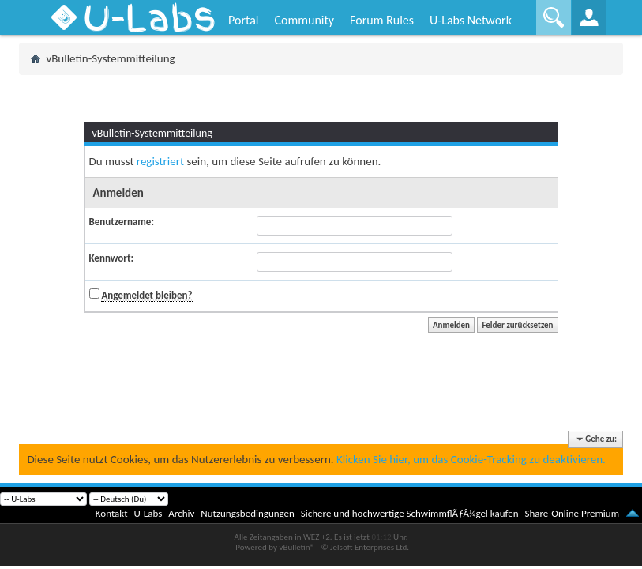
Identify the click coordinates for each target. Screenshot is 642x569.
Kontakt (112, 513)
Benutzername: (121, 222)
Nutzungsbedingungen (248, 513)
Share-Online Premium (571, 513)
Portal (243, 20)
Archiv (181, 513)
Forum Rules (382, 20)
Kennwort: (111, 258)
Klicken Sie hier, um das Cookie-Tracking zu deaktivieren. (471, 459)
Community (304, 20)
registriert (160, 161)
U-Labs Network (471, 20)
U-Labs (148, 513)
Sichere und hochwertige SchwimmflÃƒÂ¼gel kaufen (410, 513)
